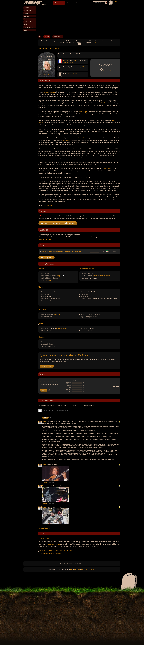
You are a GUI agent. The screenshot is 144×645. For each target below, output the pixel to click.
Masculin (48, 280)
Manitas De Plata (57, 36)
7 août (75, 60)
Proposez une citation (45, 239)
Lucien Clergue (83, 112)
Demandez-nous (47, 366)
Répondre (45, 461)
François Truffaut (107, 168)
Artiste (95, 276)
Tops (68, 3)
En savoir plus (95, 42)
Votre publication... (44, 528)
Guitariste (101, 276)
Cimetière (58, 3)
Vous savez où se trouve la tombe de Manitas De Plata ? (58, 223)
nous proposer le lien (53, 544)
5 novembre (60, 328)
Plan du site (84, 569)
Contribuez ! (106, 71)
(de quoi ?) (81, 67)
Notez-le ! (47, 74)
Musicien (107, 276)
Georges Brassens (49, 92)
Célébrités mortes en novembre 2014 (53, 553)
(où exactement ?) (74, 73)
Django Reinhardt (102, 103)
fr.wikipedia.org (48, 205)
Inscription (117, 1)
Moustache (65, 140)
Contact (92, 569)
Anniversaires (80, 3)
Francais (65, 60)
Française (59, 276)
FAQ (71, 569)
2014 (71, 62)
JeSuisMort (33, 2)
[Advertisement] (79, 20)
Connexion (117, 4)
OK (79, 44)
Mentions (77, 569)
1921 (78, 60)
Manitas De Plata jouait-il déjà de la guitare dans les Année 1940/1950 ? (64, 251)
